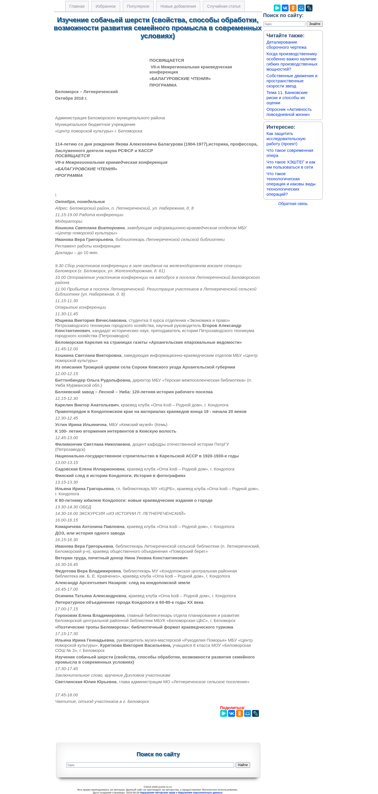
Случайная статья (223, 6)
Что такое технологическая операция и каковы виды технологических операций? (291, 184)
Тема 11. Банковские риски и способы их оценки (287, 97)
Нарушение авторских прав (157, 792)
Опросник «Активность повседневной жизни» (289, 112)
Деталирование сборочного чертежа (287, 45)
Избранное (106, 6)
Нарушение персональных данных (200, 792)
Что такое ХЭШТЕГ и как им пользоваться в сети (291, 164)
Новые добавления (178, 6)
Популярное (138, 6)
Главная (77, 6)
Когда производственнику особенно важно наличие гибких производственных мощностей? (292, 61)
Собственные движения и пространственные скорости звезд (292, 80)
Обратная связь (293, 203)
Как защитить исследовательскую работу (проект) (286, 138)
